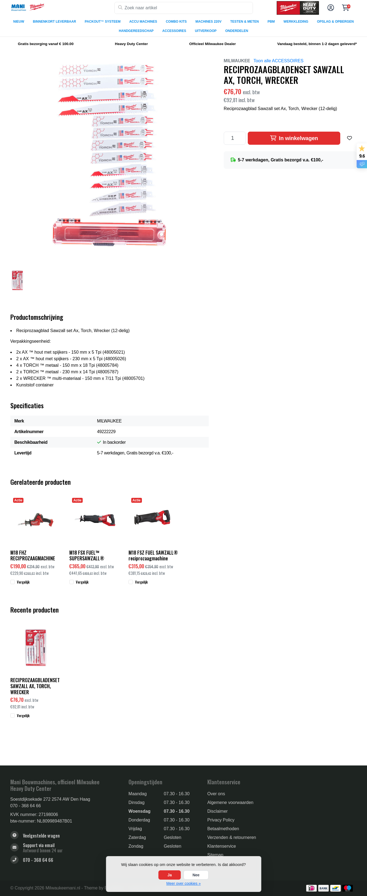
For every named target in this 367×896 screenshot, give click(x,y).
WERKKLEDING (296, 21)
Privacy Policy (221, 820)
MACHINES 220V (208, 21)
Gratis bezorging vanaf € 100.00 (46, 44)
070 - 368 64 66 (25, 805)
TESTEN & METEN (244, 21)
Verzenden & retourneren (231, 837)
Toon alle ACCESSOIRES (278, 60)
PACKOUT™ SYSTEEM (103, 21)
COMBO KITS (176, 21)
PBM (271, 21)
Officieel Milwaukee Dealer (212, 44)
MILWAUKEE (237, 60)
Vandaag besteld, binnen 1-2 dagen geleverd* (317, 44)
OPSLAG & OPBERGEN (335, 21)
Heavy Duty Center (131, 44)
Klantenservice (221, 846)
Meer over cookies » (183, 883)
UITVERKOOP (205, 31)
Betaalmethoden (223, 828)
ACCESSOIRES (174, 31)
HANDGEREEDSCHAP (136, 31)
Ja (170, 875)
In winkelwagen (294, 138)
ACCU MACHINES (143, 21)
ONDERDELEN (236, 31)
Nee (195, 875)
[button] (330, 7)
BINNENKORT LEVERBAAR (54, 21)
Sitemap (215, 855)
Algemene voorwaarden (230, 802)
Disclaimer (217, 811)
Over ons (216, 793)
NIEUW (18, 21)
